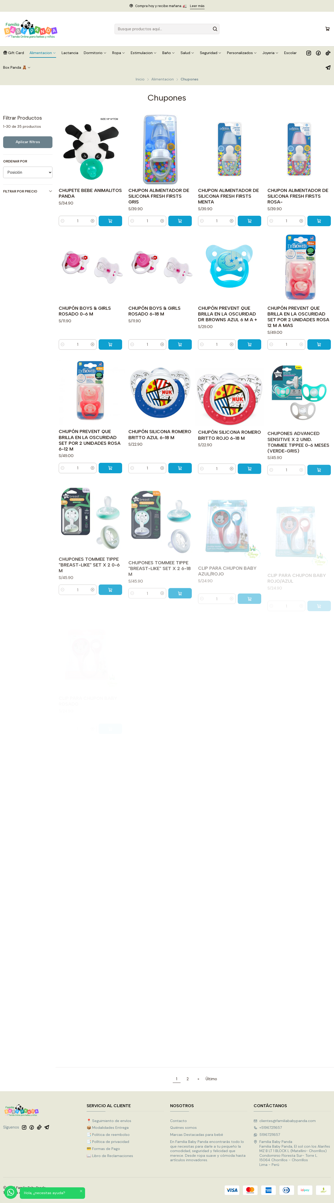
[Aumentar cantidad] (92, 221)
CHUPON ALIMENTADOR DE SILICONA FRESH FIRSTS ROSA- (297, 196)
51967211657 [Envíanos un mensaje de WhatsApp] (267, 1134)
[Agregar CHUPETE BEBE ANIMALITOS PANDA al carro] (110, 221)
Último (211, 1079)
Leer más (197, 6)
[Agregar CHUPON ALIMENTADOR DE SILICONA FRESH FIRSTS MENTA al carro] (249, 221)
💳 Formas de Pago (103, 1148)
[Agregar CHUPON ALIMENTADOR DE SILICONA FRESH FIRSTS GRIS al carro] (180, 221)
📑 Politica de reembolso (108, 1134)
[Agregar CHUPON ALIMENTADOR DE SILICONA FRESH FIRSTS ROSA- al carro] (319, 221)
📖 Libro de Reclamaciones (110, 1155)
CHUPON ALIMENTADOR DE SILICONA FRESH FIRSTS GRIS (158, 196)
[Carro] (327, 29)
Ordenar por (15, 161)
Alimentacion (162, 79)
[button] (13, 52)
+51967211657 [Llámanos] (268, 1127)
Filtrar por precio (27, 191)
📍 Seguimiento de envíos (109, 1120)
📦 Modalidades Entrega (108, 1127)
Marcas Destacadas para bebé (196, 1134)
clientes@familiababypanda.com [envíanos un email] (285, 1120)
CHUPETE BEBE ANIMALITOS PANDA (90, 193)
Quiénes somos (183, 1127)
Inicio (140, 79)
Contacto (178, 1120)
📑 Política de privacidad (108, 1141)
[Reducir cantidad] (62, 221)
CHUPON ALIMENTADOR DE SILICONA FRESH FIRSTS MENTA (228, 196)
